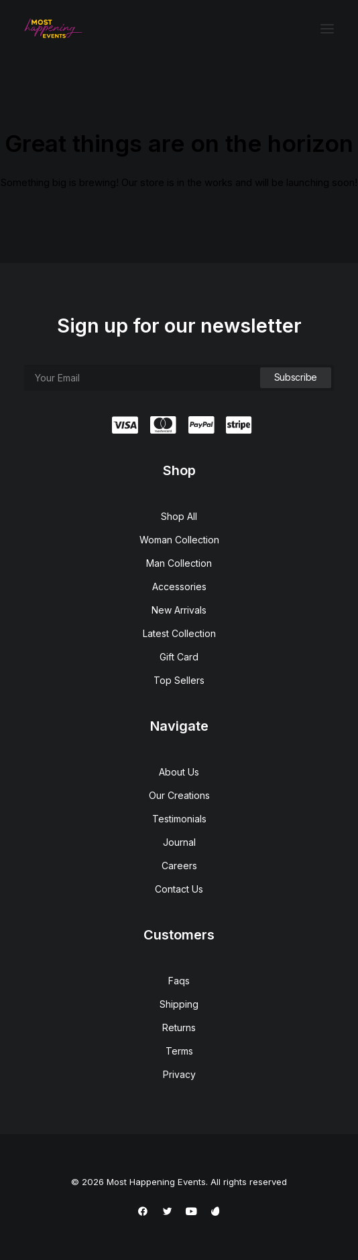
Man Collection (179, 563)
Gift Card (179, 656)
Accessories (179, 586)
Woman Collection (179, 539)
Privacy (179, 1074)
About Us (179, 772)
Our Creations (179, 795)
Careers (179, 865)
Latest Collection (179, 633)
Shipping (179, 1004)
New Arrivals (179, 610)
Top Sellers (179, 680)
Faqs (179, 980)
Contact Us (179, 889)
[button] (327, 29)
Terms (179, 1051)
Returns (179, 1027)
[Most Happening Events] (53, 28)
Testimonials (179, 818)
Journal (179, 842)
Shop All (179, 516)
